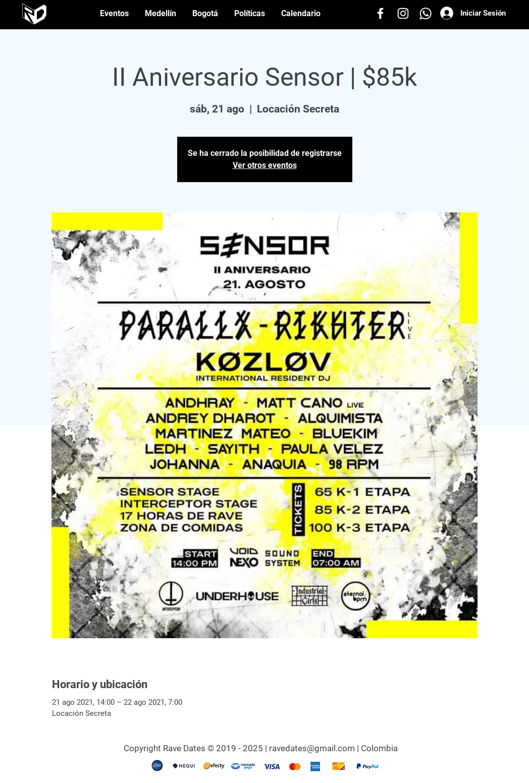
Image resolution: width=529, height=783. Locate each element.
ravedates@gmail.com (312, 748)
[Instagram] (403, 13)
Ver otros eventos (265, 165)
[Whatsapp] (425, 13)
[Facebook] (380, 13)
